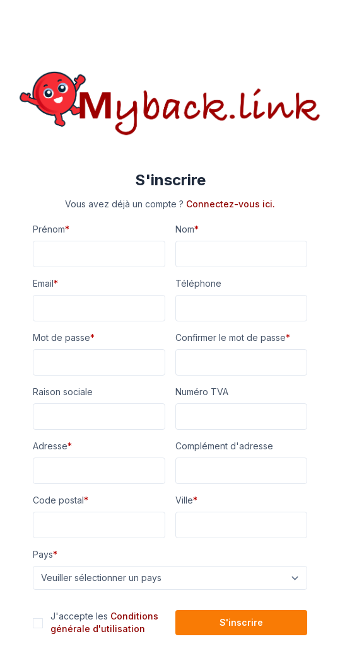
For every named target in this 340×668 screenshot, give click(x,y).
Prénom (51, 229)
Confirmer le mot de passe (232, 337)
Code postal (60, 500)
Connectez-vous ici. (230, 204)
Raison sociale (63, 391)
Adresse (52, 446)
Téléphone (198, 283)
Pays (45, 554)
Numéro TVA (201, 391)
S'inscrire (241, 622)
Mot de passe (64, 337)
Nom (187, 229)
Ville (186, 500)
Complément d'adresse (224, 446)
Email (45, 283)
